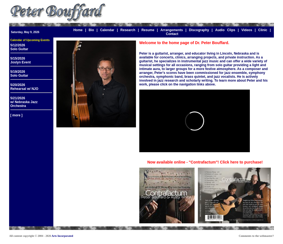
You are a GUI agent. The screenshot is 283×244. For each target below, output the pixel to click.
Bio (91, 30)
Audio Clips (225, 30)
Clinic (262, 30)
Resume (148, 30)
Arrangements (171, 30)
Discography (199, 30)
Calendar (107, 30)
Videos (246, 30)
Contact (172, 34)
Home (77, 30)
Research (127, 30)
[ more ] (16, 115)
